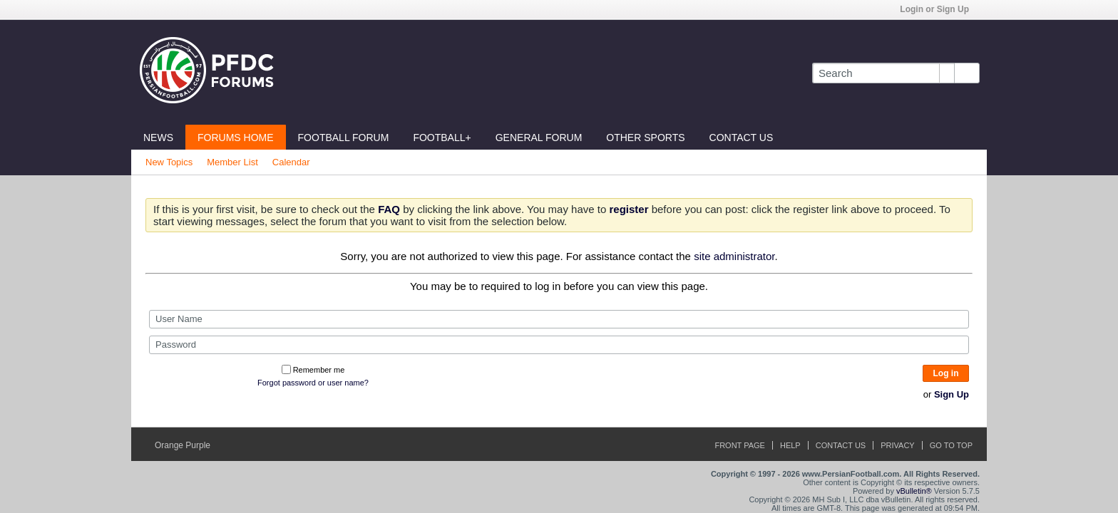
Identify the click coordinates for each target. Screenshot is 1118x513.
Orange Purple (187, 445)
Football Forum (343, 137)
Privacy (897, 445)
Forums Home (236, 137)
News (158, 137)
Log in (946, 373)
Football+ (442, 137)
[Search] (883, 73)
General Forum (539, 137)
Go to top (951, 445)
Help (790, 445)
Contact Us (741, 137)
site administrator (734, 256)
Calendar (291, 162)
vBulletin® (914, 491)
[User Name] (559, 319)
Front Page (739, 445)
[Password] (559, 345)
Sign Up (951, 394)
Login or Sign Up (939, 9)
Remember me (313, 370)
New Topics (169, 162)
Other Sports (645, 137)
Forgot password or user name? (313, 382)
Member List (232, 162)
